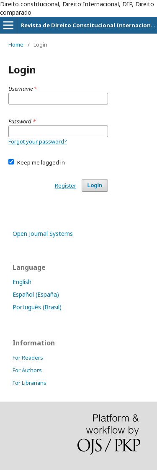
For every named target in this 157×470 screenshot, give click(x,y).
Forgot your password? (37, 141)
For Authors (27, 370)
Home (15, 44)
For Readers (28, 357)
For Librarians (29, 382)
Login (95, 185)
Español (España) (36, 294)
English (22, 282)
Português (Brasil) (37, 307)
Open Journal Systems (43, 234)
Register (65, 185)
